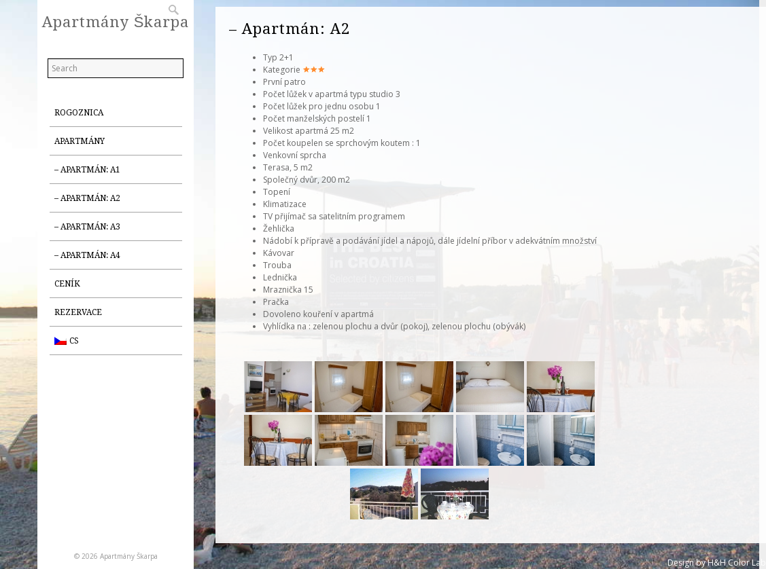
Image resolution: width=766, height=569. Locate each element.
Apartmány (79, 141)
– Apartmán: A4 (87, 255)
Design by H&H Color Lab (716, 562)
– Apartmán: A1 (87, 170)
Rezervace (78, 312)
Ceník (67, 284)
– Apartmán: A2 (87, 198)
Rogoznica (78, 112)
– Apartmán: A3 (87, 227)
